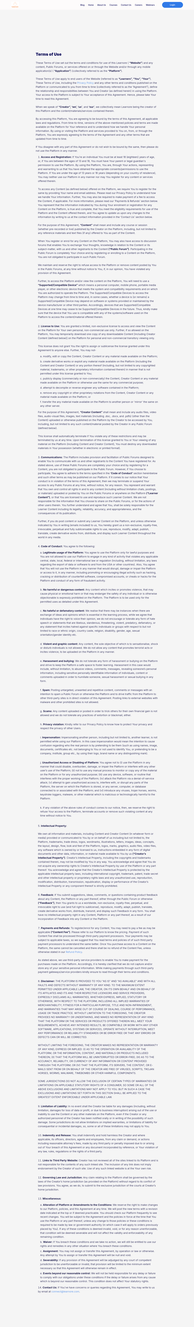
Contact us (126, 5)
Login (172, 5)
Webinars (150, 5)
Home (91, 5)
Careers (138, 5)
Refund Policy (74, 951)
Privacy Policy (85, 82)
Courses (113, 5)
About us (101, 5)
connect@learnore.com (65, 1291)
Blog (82, 5)
